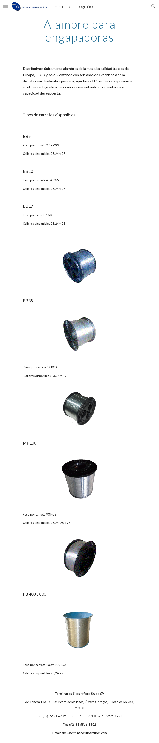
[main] (79, 30)
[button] (5, 6)
